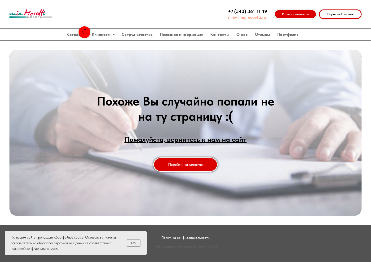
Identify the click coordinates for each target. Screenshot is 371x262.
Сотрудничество (137, 34)
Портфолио (288, 34)
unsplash (211, 246)
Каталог (74, 34)
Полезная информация (181, 34)
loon (201, 246)
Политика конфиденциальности (185, 237)
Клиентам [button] (102, 34)
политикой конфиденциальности (34, 248)
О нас (242, 34)
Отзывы (262, 34)
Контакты (219, 34)
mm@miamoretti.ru (247, 17)
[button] (340, 14)
